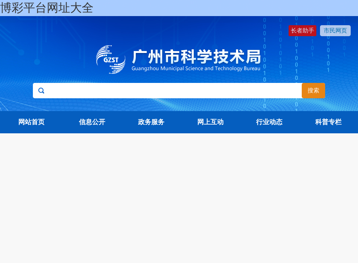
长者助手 (302, 30)
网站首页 (31, 122)
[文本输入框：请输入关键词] (179, 90)
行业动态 (269, 122)
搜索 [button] (313, 90)
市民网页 (335, 30)
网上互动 (210, 122)
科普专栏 (328, 122)
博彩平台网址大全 (47, 7)
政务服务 (151, 122)
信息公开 (92, 122)
